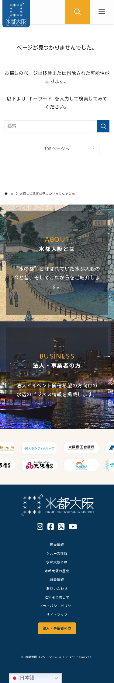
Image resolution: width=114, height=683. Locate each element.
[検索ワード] (57, 126)
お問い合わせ (56, 588)
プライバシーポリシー (57, 606)
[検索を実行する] (103, 126)
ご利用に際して (57, 597)
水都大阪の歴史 (57, 571)
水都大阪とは (56, 562)
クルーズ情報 (56, 553)
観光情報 (57, 544)
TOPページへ (57, 149)
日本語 (23, 678)
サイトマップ (56, 614)
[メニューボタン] (102, 12)
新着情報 (57, 579)
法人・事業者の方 (57, 628)
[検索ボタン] (77, 12)
